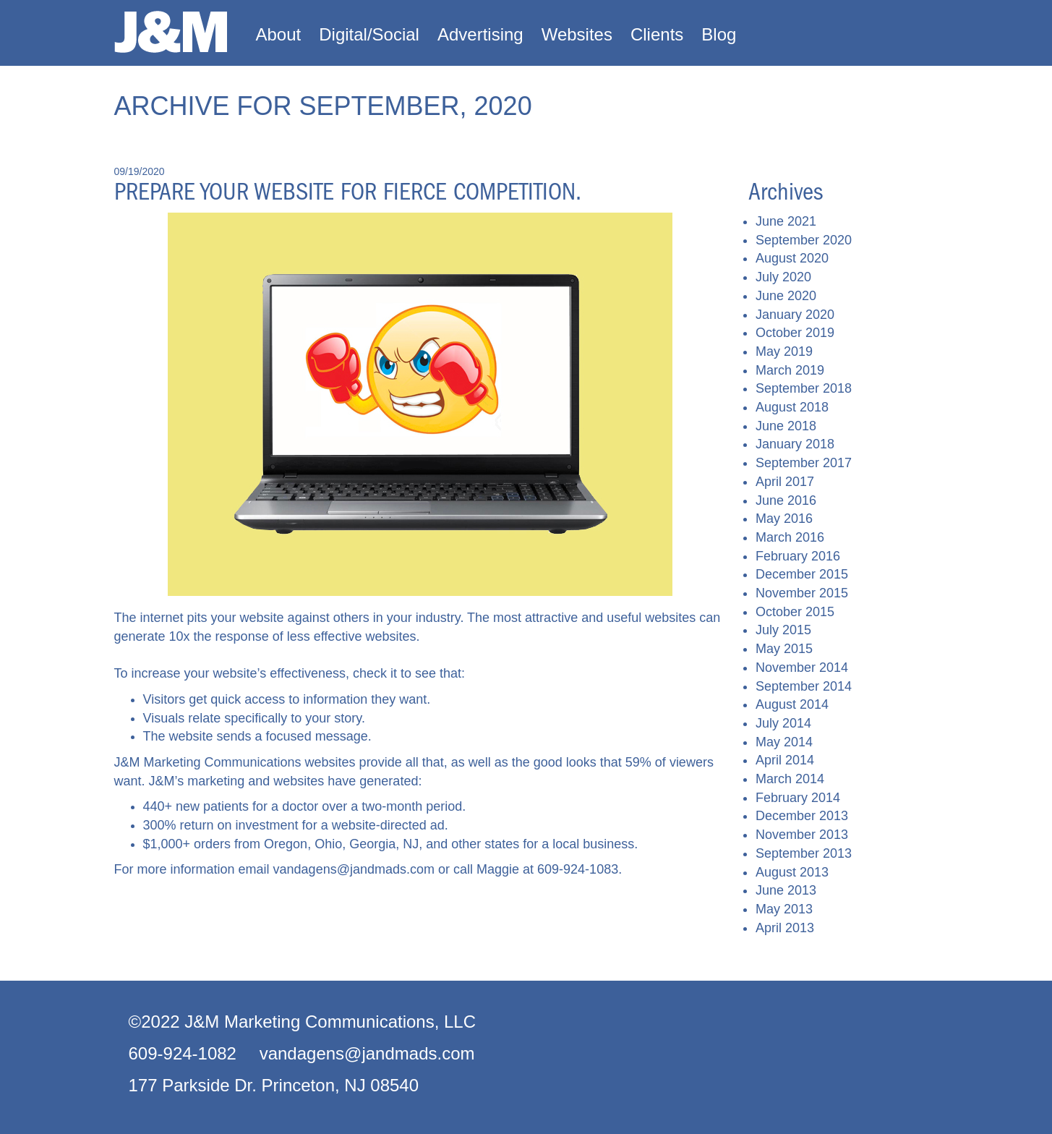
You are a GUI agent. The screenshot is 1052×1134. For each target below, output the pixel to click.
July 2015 (783, 630)
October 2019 (795, 332)
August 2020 (792, 258)
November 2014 (802, 667)
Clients (656, 34)
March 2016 (790, 537)
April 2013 (785, 928)
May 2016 (784, 518)
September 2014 (804, 686)
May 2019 (784, 351)
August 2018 (792, 407)
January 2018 (795, 444)
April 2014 (785, 760)
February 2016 (798, 556)
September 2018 (804, 388)
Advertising (480, 34)
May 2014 (784, 742)
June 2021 (786, 221)
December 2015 (802, 574)
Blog (718, 34)
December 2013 (802, 816)
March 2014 (790, 779)
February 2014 (798, 797)
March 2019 (790, 370)
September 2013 (804, 853)
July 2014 (783, 723)
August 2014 (792, 704)
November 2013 (802, 834)
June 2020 (786, 296)
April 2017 (785, 481)
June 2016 (786, 500)
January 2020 (795, 314)
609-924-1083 (577, 869)
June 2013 (786, 890)
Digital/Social (369, 34)
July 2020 (783, 277)
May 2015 (784, 648)
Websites (577, 34)
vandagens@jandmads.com (354, 869)
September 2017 (804, 463)
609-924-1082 (182, 1053)
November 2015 (802, 593)
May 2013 (784, 909)
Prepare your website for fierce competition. (347, 191)
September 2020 (804, 240)
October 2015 (795, 612)
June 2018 (786, 426)
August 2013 (792, 872)
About (279, 34)
